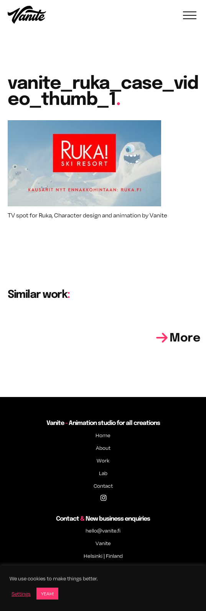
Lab (103, 473)
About (103, 447)
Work (103, 460)
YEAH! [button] (47, 593)
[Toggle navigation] (189, 15)
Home (103, 435)
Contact (103, 485)
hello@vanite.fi (103, 530)
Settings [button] (21, 593)
